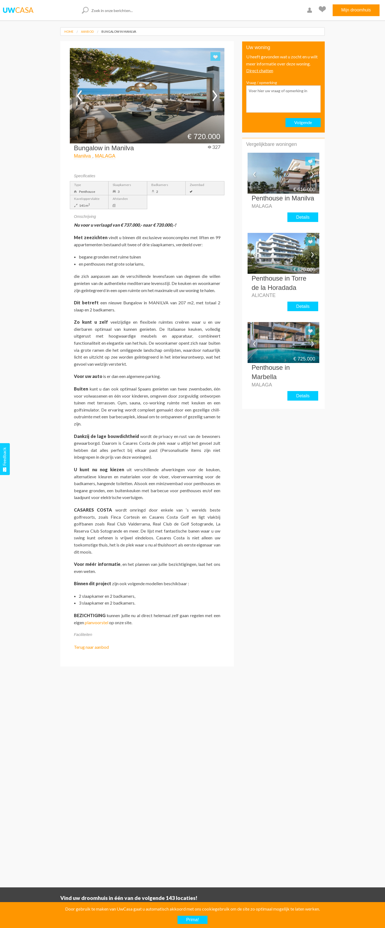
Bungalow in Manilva (118, 31)
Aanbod (87, 31)
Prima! (192, 919)
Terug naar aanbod (91, 647)
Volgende (303, 122)
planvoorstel (96, 622)
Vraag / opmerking (283, 96)
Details (302, 217)
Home (68, 31)
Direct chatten (259, 70)
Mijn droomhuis (356, 10)
